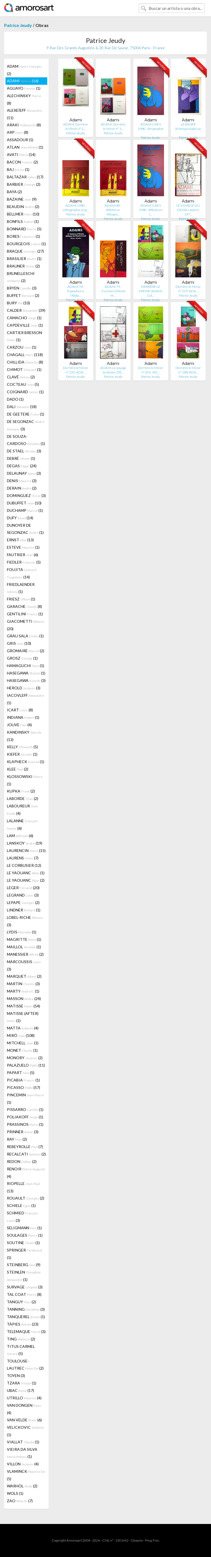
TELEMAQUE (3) (26, 1331)
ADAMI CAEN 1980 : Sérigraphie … (150, 128)
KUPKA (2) (21, 791)
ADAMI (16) (22, 80)
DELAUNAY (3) (24, 473)
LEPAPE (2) (23, 902)
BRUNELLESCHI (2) (21, 277)
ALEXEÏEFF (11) (24, 114)
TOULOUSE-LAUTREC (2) (25, 1364)
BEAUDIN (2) (23, 206)
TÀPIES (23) (22, 1324)
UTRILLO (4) (24, 1397)
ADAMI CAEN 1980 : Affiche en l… (150, 209)
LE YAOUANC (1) (26, 872)
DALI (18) (22, 406)
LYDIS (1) (21, 932)
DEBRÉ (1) (21, 458)
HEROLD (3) (23, 687)
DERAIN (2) (22, 488)
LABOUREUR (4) (23, 810)
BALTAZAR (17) (25, 176)
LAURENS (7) (22, 858)
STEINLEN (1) (24, 1276)
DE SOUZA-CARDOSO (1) (26, 440)
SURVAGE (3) (25, 1287)
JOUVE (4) (19, 724)
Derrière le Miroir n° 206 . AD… (150, 370)
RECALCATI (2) (26, 1154)
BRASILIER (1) (24, 258)
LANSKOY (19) (24, 843)
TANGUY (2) (21, 1301)
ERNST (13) (20, 539)
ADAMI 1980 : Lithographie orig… (76, 207)
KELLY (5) (22, 746)
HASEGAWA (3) (26, 680)
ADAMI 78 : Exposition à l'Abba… (75, 291)
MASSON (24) (24, 998)
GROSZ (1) (22, 658)
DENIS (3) (22, 480)
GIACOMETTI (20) (25, 625)
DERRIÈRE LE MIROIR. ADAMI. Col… (151, 291)
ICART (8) (20, 710)
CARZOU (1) (21, 347)
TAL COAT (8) (24, 1294)
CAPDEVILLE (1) (25, 325)
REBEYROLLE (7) (25, 1146)
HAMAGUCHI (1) (25, 665)
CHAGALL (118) (25, 354)
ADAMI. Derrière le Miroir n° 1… (113, 126)
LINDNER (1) (23, 910)
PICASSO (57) (23, 1087)
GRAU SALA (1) (25, 635)
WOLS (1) (15, 1493)
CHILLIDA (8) (25, 362)
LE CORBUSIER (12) (24, 865)
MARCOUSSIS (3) (24, 965)
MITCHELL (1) (22, 1042)
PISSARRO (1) (25, 1109)
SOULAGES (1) (25, 1235)
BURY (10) (18, 303)
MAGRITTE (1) (24, 939)
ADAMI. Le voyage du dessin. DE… (113, 370)
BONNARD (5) (24, 228)
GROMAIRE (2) (25, 650)
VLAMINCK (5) (26, 1475)
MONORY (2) (25, 1057)
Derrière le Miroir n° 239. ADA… (188, 289)
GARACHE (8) (24, 606)
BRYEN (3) (22, 288)
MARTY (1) (23, 991)
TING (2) (21, 1339)
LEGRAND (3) (23, 895)
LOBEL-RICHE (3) (25, 921)
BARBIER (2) (23, 184)
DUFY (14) (20, 517)
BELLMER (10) (23, 214)
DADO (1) (15, 399)
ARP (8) (17, 132)
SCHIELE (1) (21, 1205)
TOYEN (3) (16, 1375)
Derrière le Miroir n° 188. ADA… (188, 370)
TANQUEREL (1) (26, 1316)
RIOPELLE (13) (23, 1187)
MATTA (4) (22, 1028)
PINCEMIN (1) (25, 1098)
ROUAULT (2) (25, 1198)
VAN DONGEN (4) (24, 1409)
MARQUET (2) (24, 976)
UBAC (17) (20, 1390)
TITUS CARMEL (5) (21, 1350)
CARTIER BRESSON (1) (24, 336)
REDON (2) (22, 1161)
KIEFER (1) (22, 754)
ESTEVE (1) (23, 547)
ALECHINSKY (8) (24, 99)
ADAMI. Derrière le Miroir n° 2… (75, 126)
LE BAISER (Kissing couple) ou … (188, 128)
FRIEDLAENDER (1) (21, 588)
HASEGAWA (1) (26, 673)
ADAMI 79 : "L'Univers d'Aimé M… (113, 291)
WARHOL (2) (22, 1486)
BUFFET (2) (23, 295)
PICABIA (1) (23, 1080)
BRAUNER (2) (23, 266)
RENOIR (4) (26, 1173)
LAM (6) (20, 835)
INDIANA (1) (23, 717)
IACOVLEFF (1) (25, 699)
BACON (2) (22, 162)
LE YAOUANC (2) (26, 880)
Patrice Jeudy (18, 25)
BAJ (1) (18, 169)
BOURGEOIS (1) (26, 243)
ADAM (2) (24, 70)
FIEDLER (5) (24, 562)
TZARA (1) (21, 1383)
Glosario (137, 1540)
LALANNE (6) (23, 824)
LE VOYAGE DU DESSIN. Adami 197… (188, 209)
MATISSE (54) (23, 1006)
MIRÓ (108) (21, 1035)
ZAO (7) (20, 1500)
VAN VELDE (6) (24, 1419)
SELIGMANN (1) (24, 1227)
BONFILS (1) (23, 221)
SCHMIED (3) (23, 1217)
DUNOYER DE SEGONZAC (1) (25, 529)
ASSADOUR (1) (20, 139)
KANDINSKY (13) (24, 736)
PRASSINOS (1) (25, 1124)
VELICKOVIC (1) (25, 1431)
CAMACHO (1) (24, 317)
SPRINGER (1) (24, 1254)
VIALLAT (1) (23, 1441)
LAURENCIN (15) (26, 850)
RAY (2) (17, 1139)
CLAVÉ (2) (21, 377)
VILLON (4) (23, 1464)
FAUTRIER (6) (22, 554)
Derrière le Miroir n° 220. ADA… (75, 370)
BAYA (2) (14, 191)
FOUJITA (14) (21, 573)
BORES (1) (23, 236)
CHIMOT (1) (24, 369)
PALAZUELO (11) (26, 1065)
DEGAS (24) (22, 465)
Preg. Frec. (152, 1540)
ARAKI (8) (24, 124)
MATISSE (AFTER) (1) (22, 1017)
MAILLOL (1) (24, 946)
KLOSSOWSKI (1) (25, 780)
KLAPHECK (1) (25, 761)
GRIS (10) (19, 643)
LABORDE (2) (22, 798)
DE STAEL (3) (24, 451)
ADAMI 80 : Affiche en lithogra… (113, 209)
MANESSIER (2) (25, 954)
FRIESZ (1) (21, 599)
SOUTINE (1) (23, 1242)
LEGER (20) (23, 887)
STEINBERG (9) (23, 1264)
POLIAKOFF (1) (25, 1117)
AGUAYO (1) (23, 88)
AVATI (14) (21, 154)
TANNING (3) (26, 1309)
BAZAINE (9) (22, 199)
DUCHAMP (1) (25, 510)
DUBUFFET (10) (24, 503)
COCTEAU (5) (23, 384)
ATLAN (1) (25, 147)
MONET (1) (22, 1050)
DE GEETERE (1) (25, 414)
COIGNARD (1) (25, 391)
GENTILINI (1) (25, 613)
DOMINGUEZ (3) (26, 495)
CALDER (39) (26, 310)
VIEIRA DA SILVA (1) (22, 1453)
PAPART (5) (20, 1072)
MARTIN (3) (23, 983)
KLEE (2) (17, 769)
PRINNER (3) (22, 1131)
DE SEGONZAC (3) (25, 425)
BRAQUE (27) (25, 251)
